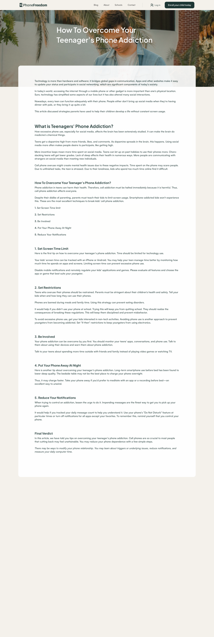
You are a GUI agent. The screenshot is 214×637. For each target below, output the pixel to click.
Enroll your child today (179, 5)
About (106, 5)
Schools (118, 5)
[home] (33, 5)
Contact (131, 5)
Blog (96, 5)
